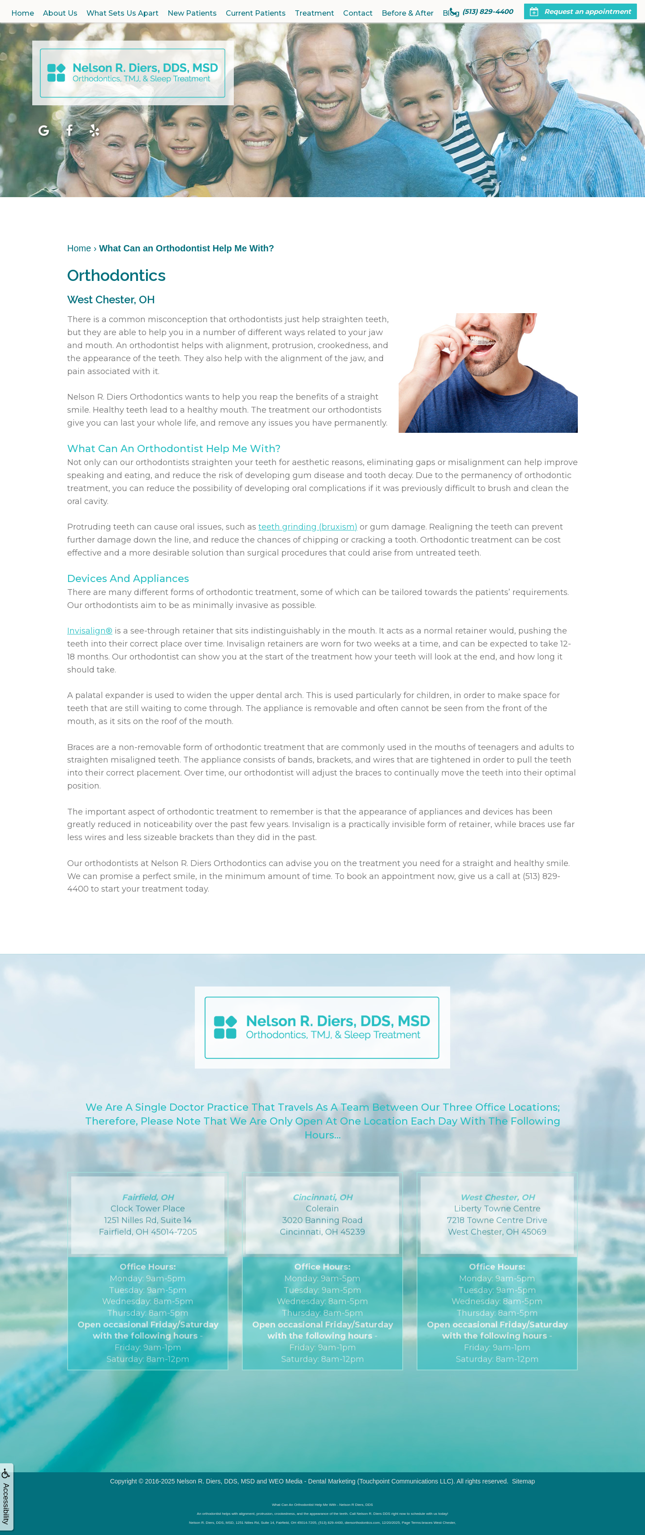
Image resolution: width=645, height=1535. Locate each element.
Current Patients (256, 13)
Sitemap (523, 1481)
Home (22, 13)
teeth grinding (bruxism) (307, 527)
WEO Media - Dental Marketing (312, 1481)
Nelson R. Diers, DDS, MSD (215, 1481)
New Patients (192, 13)
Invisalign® (89, 631)
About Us (60, 13)
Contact (358, 13)
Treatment (314, 13)
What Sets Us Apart (122, 13)
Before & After (408, 13)
